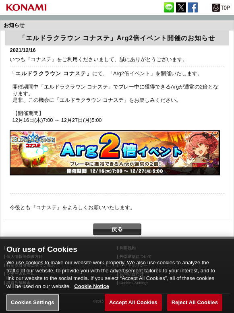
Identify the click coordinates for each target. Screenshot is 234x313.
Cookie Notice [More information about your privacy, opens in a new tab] (91, 291)
